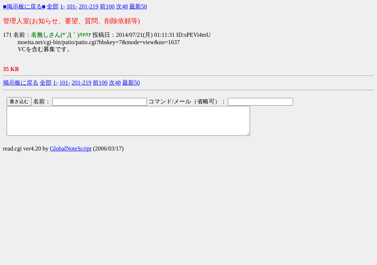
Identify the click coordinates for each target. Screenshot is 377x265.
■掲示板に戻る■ (24, 6)
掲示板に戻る (20, 83)
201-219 (88, 6)
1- (62, 6)
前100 (107, 6)
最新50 (138, 6)
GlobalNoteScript (71, 154)
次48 (122, 6)
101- (72, 6)
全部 (53, 6)
